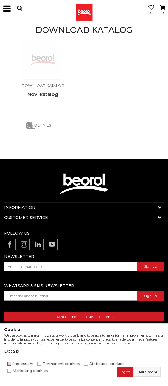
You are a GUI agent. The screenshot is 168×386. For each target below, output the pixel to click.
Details (42, 125)
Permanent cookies (61, 364)
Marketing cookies (30, 371)
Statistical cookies (107, 364)
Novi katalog (42, 94)
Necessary (23, 364)
